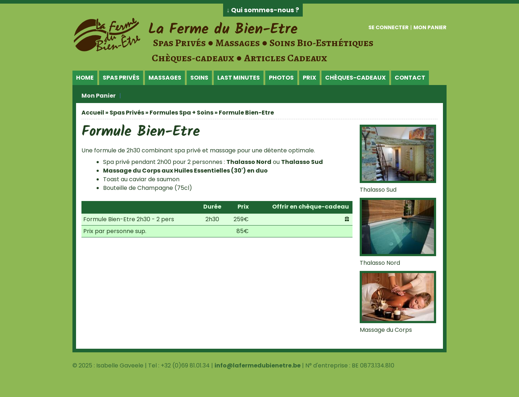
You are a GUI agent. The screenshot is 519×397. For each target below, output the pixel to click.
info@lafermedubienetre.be (257, 365)
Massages (164, 77)
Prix (309, 77)
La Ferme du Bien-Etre (223, 29)
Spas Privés (121, 77)
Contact (410, 77)
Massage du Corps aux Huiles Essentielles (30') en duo (185, 170)
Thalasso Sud (302, 162)
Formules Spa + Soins (181, 112)
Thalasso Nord (248, 162)
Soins (199, 77)
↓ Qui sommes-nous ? (263, 10)
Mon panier (430, 27)
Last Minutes (238, 77)
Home (85, 77)
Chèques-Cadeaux (355, 77)
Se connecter (388, 27)
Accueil (92, 112)
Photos (281, 77)
